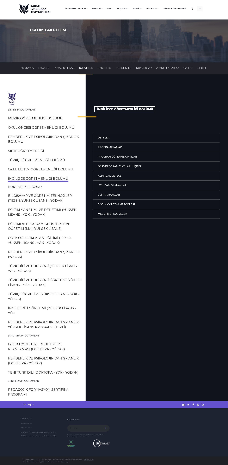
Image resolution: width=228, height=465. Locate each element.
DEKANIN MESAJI (64, 68)
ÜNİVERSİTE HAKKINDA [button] (75, 9)
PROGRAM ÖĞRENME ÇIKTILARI (117, 156)
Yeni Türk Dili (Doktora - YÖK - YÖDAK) (43, 372)
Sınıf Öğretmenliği (26, 151)
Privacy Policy (89, 459)
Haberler (104, 68)
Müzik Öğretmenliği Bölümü (35, 118)
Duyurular (144, 68)
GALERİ (187, 68)
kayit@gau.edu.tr (26, 427)
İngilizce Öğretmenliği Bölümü (38, 179)
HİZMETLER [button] (151, 9)
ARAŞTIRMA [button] (122, 9)
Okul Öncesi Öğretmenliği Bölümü (41, 128)
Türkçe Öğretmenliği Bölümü (36, 160)
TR (200, 9)
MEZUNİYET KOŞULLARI (112, 213)
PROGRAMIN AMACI (110, 147)
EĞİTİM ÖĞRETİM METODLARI (116, 204)
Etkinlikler (123, 68)
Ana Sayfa (27, 68)
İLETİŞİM (202, 68)
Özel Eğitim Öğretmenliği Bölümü (40, 169)
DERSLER (103, 137)
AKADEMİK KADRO (167, 68)
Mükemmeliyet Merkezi (174, 9)
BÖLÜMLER (86, 68)
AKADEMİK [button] (96, 9)
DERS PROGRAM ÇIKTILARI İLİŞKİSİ (119, 166)
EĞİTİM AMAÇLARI (109, 194)
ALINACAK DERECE (110, 175)
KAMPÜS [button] (137, 9)
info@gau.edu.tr (26, 423)
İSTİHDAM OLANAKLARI (112, 185)
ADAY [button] (109, 9)
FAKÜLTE (43, 68)
